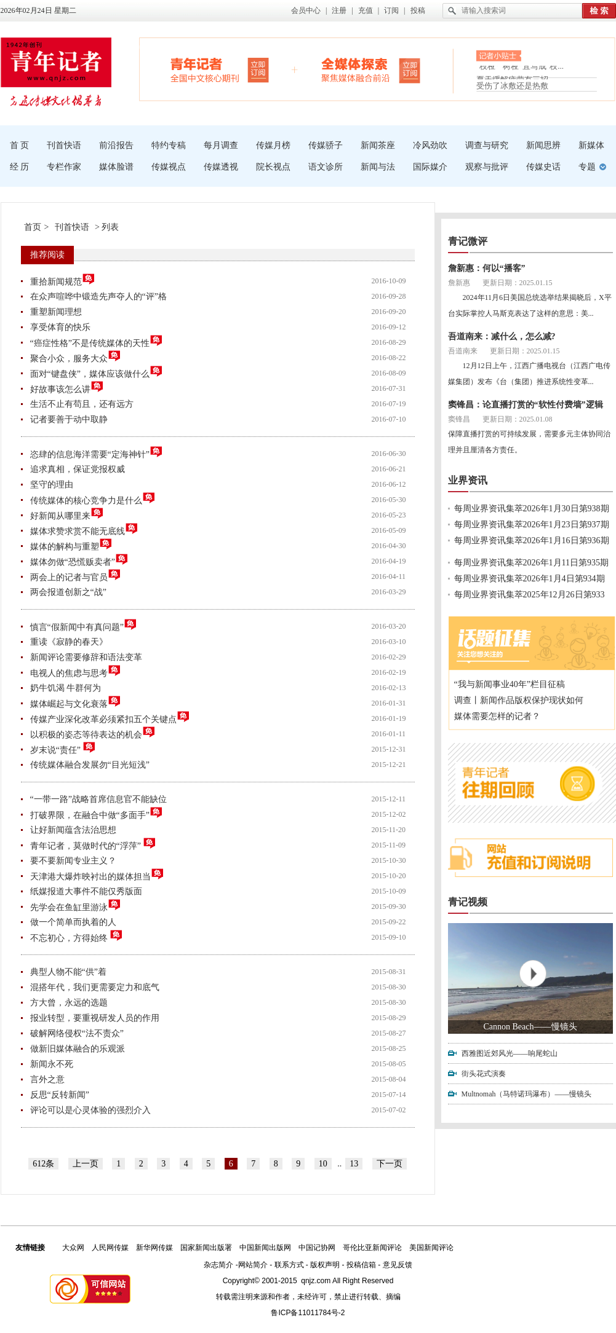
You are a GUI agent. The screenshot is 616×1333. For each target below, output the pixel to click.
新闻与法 (378, 166)
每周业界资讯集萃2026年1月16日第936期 (531, 540)
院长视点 (273, 166)
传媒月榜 (273, 145)
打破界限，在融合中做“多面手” (96, 813)
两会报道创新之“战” (68, 592)
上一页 (85, 1163)
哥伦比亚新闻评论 (372, 1247)
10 (323, 1163)
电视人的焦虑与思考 (75, 671)
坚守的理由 (51, 484)
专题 (587, 166)
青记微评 (467, 241)
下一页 (389, 1163)
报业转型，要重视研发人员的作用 (94, 1018)
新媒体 (591, 145)
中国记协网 (316, 1247)
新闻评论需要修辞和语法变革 (86, 657)
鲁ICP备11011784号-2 (308, 1312)
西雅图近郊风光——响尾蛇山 (510, 1053)
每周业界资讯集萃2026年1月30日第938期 (531, 508)
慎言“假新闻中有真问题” (83, 625)
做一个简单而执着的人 (73, 922)
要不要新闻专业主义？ (73, 860)
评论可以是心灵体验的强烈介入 (90, 1110)
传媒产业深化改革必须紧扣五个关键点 (110, 717)
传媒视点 (168, 166)
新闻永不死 (51, 1064)
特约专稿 (168, 145)
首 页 (20, 145)
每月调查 (221, 145)
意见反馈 (397, 1264)
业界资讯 (467, 480)
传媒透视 (221, 166)
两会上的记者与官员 (75, 575)
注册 (339, 10)
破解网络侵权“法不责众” (77, 1033)
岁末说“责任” (63, 748)
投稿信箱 (361, 1264)
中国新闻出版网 (265, 1247)
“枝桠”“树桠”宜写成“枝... (520, 69)
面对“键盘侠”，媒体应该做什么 (96, 372)
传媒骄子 (325, 145)
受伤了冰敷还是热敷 (512, 85)
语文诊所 (325, 166)
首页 (32, 227)
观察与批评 (486, 166)
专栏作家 (64, 166)
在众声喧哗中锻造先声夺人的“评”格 (98, 296)
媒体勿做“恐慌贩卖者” (79, 560)
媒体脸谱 (116, 166)
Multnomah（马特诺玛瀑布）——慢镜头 (527, 1094)
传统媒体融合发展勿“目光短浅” (90, 764)
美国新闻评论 (431, 1247)
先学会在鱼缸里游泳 (75, 905)
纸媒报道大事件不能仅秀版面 (86, 891)
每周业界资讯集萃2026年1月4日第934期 (529, 578)
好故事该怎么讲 (67, 387)
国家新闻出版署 (206, 1247)
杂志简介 (218, 1264)
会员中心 (306, 10)
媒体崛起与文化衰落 (75, 702)
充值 (365, 10)
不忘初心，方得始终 (77, 936)
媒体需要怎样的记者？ (497, 716)
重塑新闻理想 (56, 312)
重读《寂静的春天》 (69, 642)
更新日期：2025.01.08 (517, 419)
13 (354, 1163)
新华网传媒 (154, 1247)
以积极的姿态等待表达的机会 (93, 732)
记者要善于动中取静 (69, 419)
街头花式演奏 (484, 1073)
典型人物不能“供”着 (68, 972)
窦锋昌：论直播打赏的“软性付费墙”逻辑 (525, 404)
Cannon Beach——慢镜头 (530, 1026)
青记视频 (467, 902)
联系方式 (289, 1264)
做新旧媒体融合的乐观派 (77, 1048)
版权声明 (325, 1264)
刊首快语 (64, 145)
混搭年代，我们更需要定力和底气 (94, 987)
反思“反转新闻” (59, 1094)
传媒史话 (543, 166)
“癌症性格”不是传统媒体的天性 (96, 341)
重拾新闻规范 (62, 279)
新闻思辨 (543, 145)
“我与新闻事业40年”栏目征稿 (509, 684)
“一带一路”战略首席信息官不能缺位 (98, 799)
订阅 (391, 10)
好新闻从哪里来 (67, 514)
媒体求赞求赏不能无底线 (84, 529)
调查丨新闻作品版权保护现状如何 (518, 700)
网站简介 (253, 1264)
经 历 (20, 166)
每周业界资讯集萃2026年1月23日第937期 (531, 524)
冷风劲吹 (430, 145)
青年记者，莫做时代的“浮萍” (93, 844)
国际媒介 (430, 166)
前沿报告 (116, 145)
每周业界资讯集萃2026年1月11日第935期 (531, 562)
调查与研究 (486, 145)
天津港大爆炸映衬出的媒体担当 (97, 874)
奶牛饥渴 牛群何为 (66, 688)
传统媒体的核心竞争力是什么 (93, 498)
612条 (43, 1163)
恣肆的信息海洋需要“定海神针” (96, 452)
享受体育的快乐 (60, 327)
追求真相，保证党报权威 (77, 469)
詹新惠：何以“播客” (487, 268)
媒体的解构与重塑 (71, 544)
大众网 (73, 1247)
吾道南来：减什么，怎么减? (502, 336)
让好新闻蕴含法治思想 (73, 830)
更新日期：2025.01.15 (517, 282)
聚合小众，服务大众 (75, 356)
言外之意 (47, 1079)
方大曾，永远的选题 (69, 1002)
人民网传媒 (110, 1247)
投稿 (417, 10)
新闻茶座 (378, 145)
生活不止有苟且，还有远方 (82, 404)
